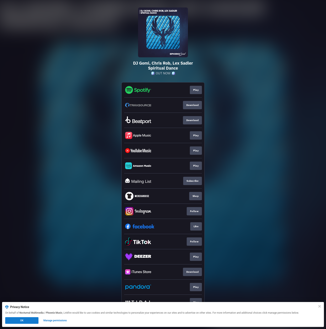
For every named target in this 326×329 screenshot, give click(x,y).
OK (21, 320)
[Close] (319, 306)
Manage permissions (55, 320)
